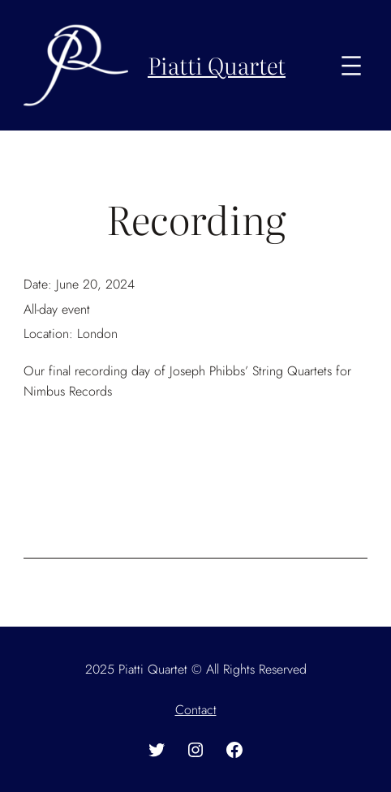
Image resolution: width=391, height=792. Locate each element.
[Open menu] (351, 65)
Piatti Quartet (217, 65)
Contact (196, 709)
